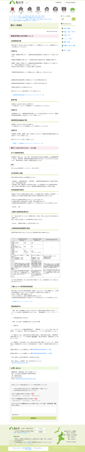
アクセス (40, 428)
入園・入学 (67, 35)
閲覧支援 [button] (58, 2)
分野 (20, 16)
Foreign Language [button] (70, 2)
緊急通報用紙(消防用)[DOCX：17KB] (42, 349)
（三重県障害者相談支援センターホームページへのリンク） (27, 95)
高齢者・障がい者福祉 (31, 19)
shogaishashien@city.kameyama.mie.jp (26, 378)
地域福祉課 (30, 17)
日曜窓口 (29, 442)
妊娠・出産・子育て (69, 31)
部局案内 (40, 432)
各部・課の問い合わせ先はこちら (22, 432)
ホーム (27, 2)
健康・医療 (67, 42)
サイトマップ (16, 448)
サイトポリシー (37, 448)
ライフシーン (22, 19)
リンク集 (28, 449)
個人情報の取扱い (27, 448)
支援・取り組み (47, 19)
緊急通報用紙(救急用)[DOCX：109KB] (42, 353)
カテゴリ (15, 16)
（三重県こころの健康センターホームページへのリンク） (27, 143)
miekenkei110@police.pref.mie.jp (19, 362)
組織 (20, 17)
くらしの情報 (25, 16)
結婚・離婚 (67, 28)
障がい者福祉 (41, 16)
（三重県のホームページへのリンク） (21, 301)
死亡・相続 (67, 50)
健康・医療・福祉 (33, 16)
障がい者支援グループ (39, 17)
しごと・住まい (68, 38)
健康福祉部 (24, 17)
